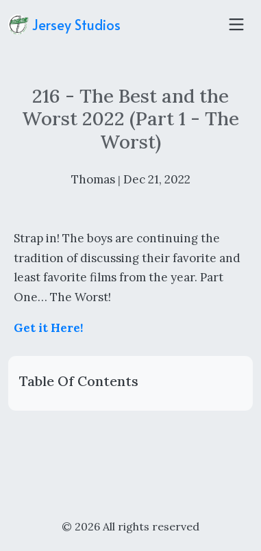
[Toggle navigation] (236, 25)
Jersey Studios (64, 24)
